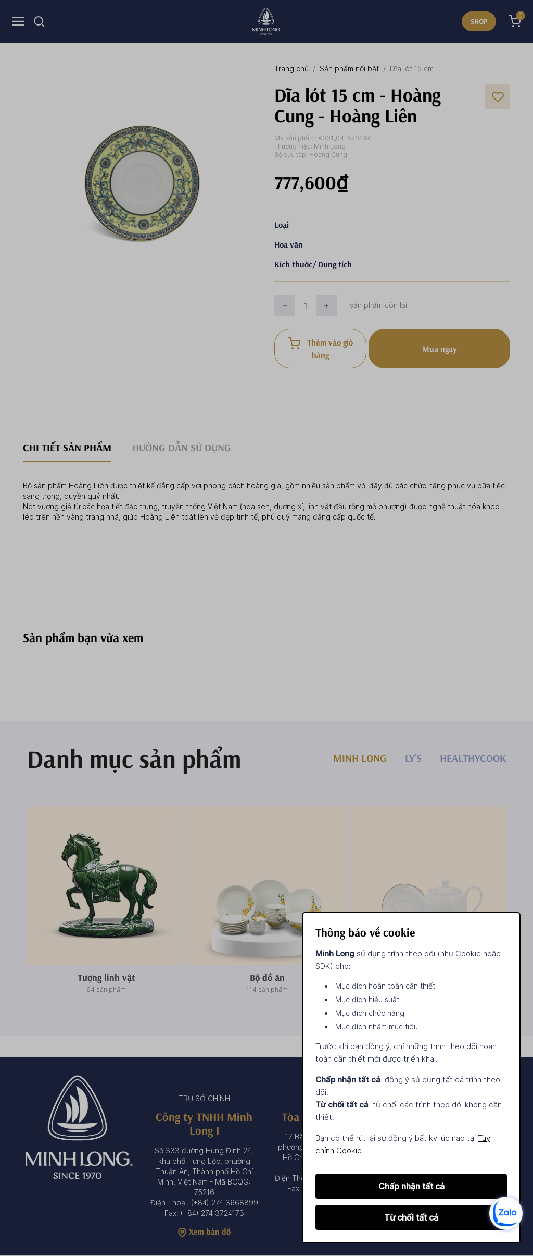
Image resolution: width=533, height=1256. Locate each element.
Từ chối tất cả (411, 1217)
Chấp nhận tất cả (411, 1186)
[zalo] (506, 1212)
